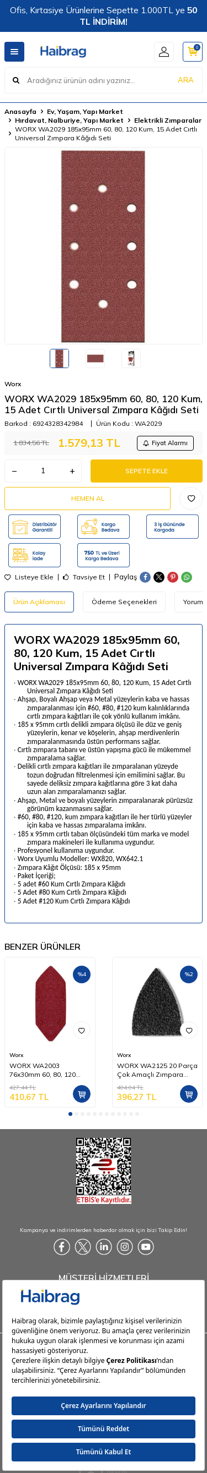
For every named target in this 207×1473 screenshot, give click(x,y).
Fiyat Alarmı (165, 443)
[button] (70, 1114)
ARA (186, 79)
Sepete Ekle (146, 471)
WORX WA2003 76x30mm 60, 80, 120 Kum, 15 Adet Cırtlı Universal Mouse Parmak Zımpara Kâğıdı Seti (49, 1070)
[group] (103, 245)
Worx (12, 384)
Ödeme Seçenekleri (124, 602)
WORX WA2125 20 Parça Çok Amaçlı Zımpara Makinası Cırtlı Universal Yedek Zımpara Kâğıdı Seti (157, 1070)
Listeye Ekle (29, 577)
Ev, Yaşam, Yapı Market (85, 111)
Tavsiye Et (84, 577)
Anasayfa (20, 111)
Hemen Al (87, 498)
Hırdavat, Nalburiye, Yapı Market (69, 120)
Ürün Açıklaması (39, 602)
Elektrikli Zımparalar (167, 120)
